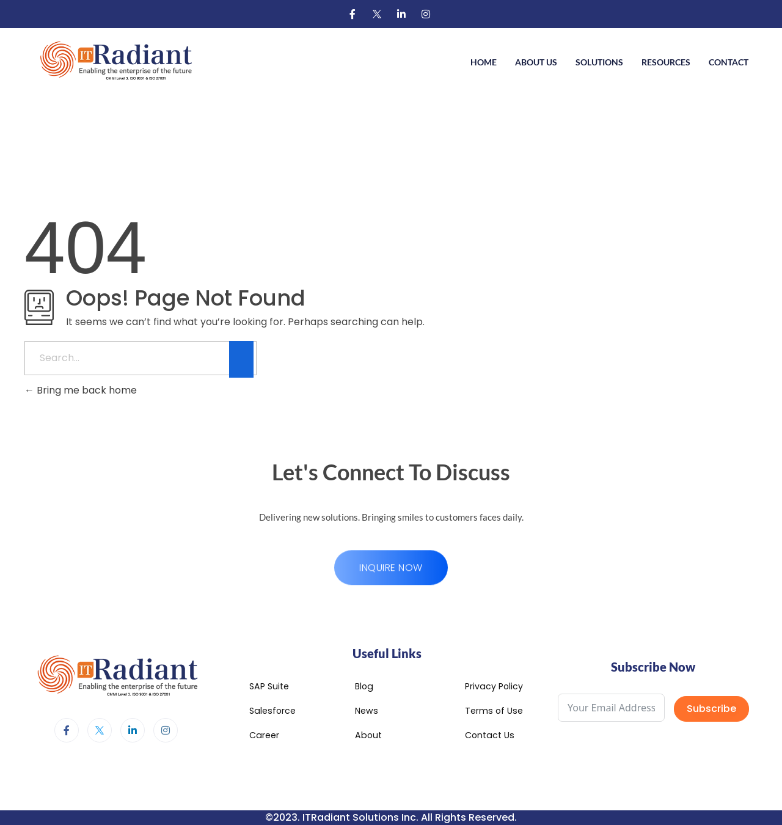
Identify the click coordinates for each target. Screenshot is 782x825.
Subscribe (711, 709)
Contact (728, 62)
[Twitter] (377, 14)
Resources (665, 62)
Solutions (599, 62)
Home (483, 62)
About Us (536, 62)
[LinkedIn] (401, 14)
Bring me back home (80, 390)
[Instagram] (426, 14)
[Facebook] (352, 14)
